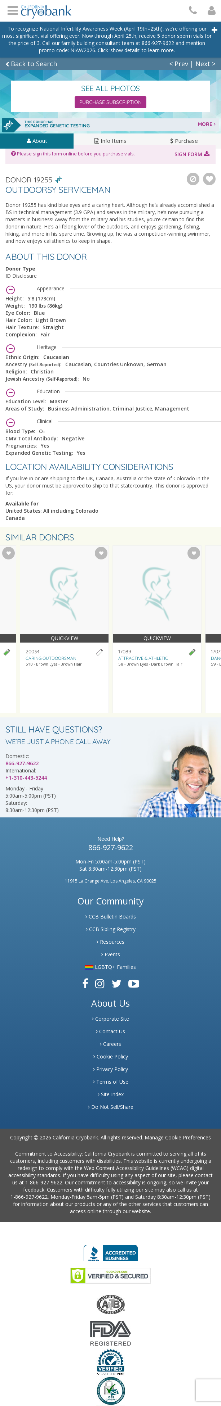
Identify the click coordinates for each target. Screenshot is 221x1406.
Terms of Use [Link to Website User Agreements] (110, 1081)
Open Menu (12, 10)
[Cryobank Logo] (46, 9)
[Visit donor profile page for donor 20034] (64, 629)
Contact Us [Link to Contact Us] (110, 1031)
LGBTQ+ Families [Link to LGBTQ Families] (110, 966)
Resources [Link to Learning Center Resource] (110, 941)
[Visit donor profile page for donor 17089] (157, 629)
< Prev (178, 63)
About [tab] (37, 140)
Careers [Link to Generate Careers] (110, 1043)
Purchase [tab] (184, 140)
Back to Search (31, 63)
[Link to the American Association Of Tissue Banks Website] (111, 1304)
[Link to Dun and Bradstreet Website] (110, 1361)
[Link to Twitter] (116, 983)
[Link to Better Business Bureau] (111, 1251)
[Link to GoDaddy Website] (110, 1275)
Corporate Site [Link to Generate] (110, 1018)
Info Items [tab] (110, 140)
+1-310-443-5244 (26, 777)
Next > (205, 63)
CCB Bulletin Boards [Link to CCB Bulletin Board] (110, 916)
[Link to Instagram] (100, 983)
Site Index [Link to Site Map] (111, 1094)
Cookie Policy (110, 1056)
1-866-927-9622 (43, 1182)
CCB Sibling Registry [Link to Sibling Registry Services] (111, 929)
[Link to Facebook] (85, 983)
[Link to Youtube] (133, 983)
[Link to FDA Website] (110, 1332)
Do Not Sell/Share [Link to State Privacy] (110, 1106)
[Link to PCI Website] (110, 1390)
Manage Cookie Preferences (178, 1137)
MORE (207, 124)
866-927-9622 (22, 763)
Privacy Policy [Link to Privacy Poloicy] (110, 1069)
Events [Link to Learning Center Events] (110, 954)
